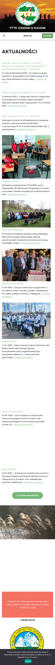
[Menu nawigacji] (28, 36)
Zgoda (28, 661)
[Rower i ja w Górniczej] (26, 386)
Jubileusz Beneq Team (12, 283)
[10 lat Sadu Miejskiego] (26, 214)
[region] (27, 643)
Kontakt (47, 35)
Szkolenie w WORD (10, 181)
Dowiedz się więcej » (17, 105)
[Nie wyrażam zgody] (52, 657)
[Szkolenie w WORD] (26, 157)
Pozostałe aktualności (27, 495)
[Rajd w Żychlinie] (26, 449)
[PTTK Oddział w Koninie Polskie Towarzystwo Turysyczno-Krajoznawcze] (28, 16)
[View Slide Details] (27, 643)
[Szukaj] (4, 36)
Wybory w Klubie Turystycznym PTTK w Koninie (23, 92)
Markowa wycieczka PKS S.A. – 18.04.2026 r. (21, 116)
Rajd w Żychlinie (9, 469)
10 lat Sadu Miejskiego (12, 229)
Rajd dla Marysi (9, 341)
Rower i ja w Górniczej (12, 411)
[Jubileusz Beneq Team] (26, 265)
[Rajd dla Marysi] (26, 321)
